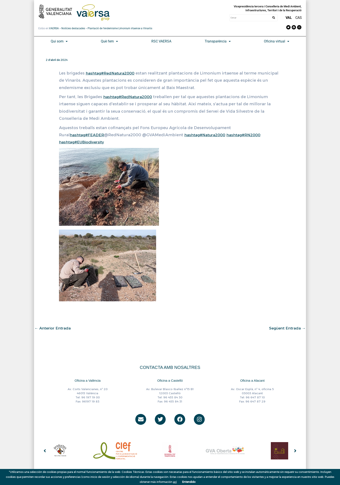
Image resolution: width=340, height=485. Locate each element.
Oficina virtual (276, 41)
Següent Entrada (286, 328)
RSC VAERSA (161, 41)
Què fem (109, 41)
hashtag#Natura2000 (208, 135)
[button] (59, 41)
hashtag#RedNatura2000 (112, 73)
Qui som (59, 41)
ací (175, 481)
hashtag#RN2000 (249, 135)
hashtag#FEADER (88, 135)
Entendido (189, 481)
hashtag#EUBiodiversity (83, 142)
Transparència (218, 41)
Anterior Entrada (54, 328)
